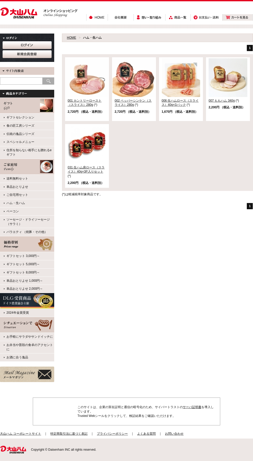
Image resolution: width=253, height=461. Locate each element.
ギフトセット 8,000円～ (23, 272)
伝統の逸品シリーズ (20, 134)
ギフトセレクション (20, 117)
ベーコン (12, 211)
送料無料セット (17, 178)
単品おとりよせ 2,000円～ (24, 288)
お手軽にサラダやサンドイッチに (29, 336)
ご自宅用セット (17, 195)
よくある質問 (146, 433)
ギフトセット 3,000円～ (23, 256)
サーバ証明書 (192, 407)
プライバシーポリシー (112, 433)
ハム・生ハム (15, 203)
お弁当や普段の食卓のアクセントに (29, 347)
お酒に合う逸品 (17, 357)
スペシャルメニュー (20, 142)
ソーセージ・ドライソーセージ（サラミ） (28, 222)
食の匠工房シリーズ (20, 125)
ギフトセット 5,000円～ (23, 264)
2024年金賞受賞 (17, 312)
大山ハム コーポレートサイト (20, 433)
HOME (71, 37)
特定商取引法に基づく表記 (69, 433)
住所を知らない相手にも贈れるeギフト (29, 152)
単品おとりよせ (17, 187)
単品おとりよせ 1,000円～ (24, 280)
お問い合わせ (174, 433)
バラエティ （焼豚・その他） (27, 232)
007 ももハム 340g (222, 100)
